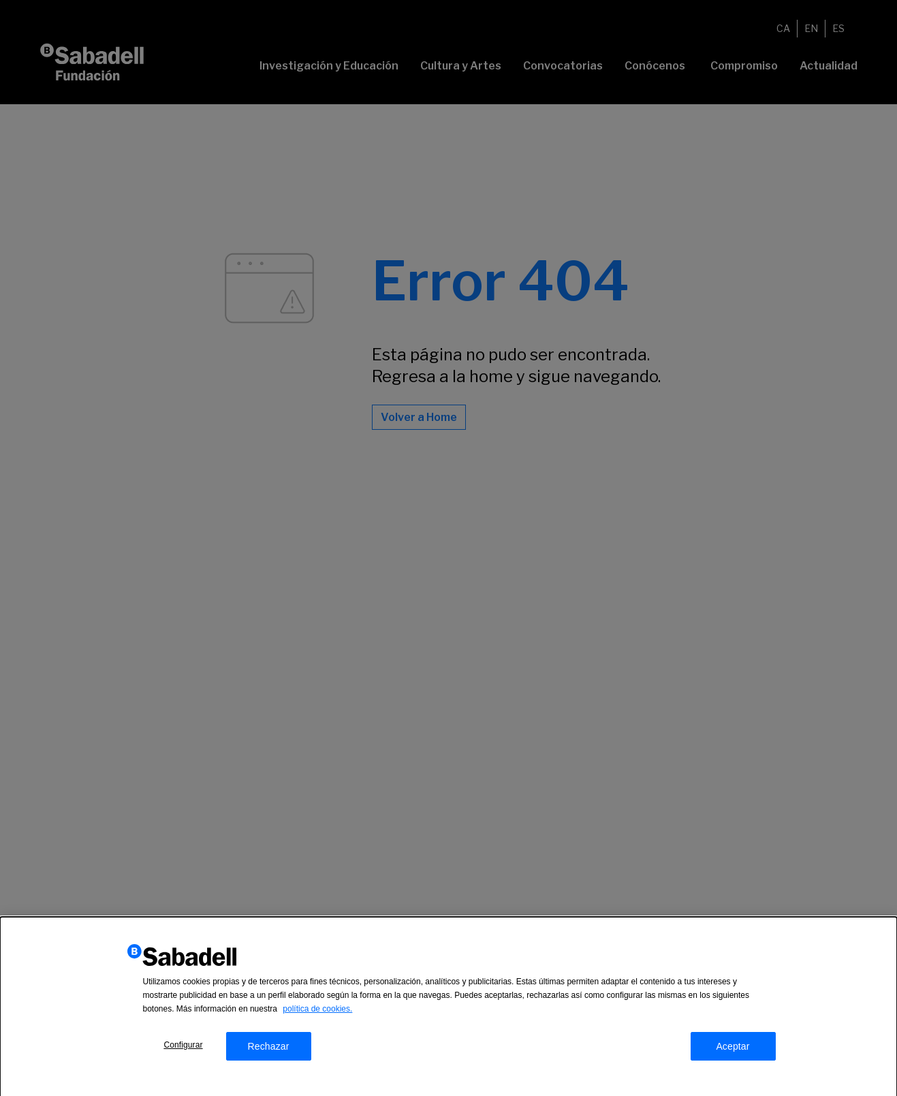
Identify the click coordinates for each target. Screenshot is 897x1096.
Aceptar (732, 1050)
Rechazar (268, 1050)
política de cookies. (317, 1013)
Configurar (182, 1049)
